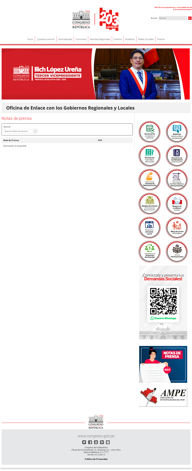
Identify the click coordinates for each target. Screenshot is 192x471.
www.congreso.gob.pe (96, 436)
